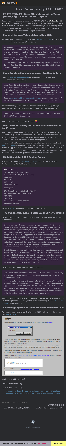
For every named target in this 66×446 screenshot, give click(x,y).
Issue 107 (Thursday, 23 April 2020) (49, 408)
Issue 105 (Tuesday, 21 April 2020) (16, 408)
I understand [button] (58, 443)
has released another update (18, 77)
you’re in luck (11, 314)
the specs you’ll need (29, 161)
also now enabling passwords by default (25, 98)
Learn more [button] (41, 443)
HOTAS (12, 208)
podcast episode (8, 145)
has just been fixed (44, 39)
